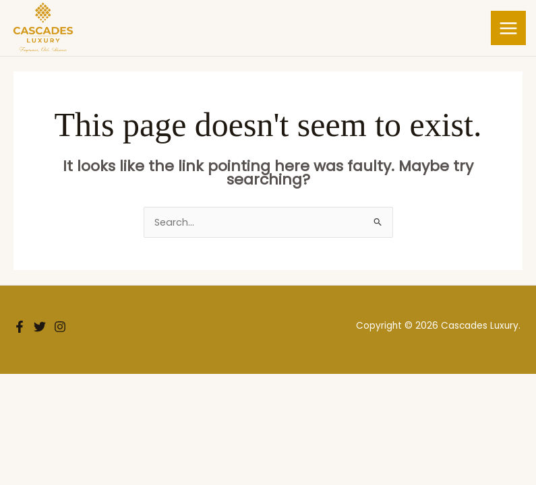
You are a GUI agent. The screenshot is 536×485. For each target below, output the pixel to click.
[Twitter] (40, 327)
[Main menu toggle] (508, 28)
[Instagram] (60, 327)
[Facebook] (19, 327)
